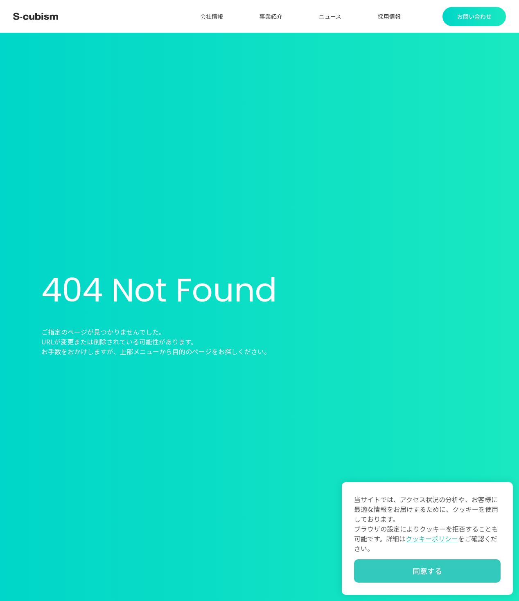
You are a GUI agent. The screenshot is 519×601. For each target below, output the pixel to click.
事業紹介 (271, 16)
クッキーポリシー (432, 538)
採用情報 (389, 16)
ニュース (330, 16)
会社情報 (211, 16)
